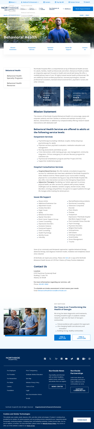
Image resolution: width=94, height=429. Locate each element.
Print (87, 15)
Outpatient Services (32, 48)
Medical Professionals (32, 2)
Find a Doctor (22, 8)
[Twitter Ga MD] (56, 358)
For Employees (11, 370)
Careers (49, 2)
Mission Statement (12, 48)
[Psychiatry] (47, 96)
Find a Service (32, 8)
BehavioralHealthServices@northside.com (52, 290)
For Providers (11, 374)
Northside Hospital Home (12, 15)
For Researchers (12, 378)
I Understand (82, 420)
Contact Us (84, 48)
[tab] (85, 2)
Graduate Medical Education (34, 374)
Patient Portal (75, 2)
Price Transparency (31, 370)
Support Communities (79, 389)
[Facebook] (45, 358)
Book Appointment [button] (83, 8)
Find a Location (42, 8)
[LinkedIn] (61, 358)
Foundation (10, 390)
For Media (10, 382)
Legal (27, 390)
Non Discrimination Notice (34, 394)
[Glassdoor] (72, 358)
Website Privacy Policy (32, 382)
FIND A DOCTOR (62, 337)
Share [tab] (82, 15)
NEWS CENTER (57, 386)
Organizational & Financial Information (48, 407)
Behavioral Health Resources (14, 84)
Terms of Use (30, 386)
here (67, 258)
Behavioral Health (13, 70)
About (15, 2)
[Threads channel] (78, 358)
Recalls (28, 398)
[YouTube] (66, 358)
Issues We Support (68, 48)
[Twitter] (50, 358)
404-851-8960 (43, 284)
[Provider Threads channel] (84, 358)
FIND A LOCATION (81, 337)
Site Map (28, 378)
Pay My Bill (61, 2)
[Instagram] (89, 358)
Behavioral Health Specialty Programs (14, 76)
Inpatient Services (50, 48)
